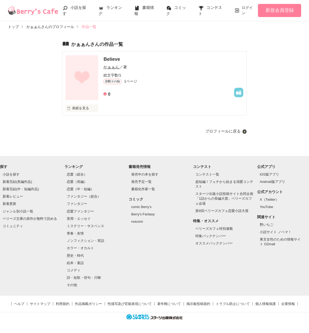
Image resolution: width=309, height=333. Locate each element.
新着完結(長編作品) (17, 182)
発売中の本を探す (144, 174)
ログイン (247, 10)
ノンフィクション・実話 (85, 241)
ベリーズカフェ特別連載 (214, 229)
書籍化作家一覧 (143, 189)
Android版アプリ (272, 182)
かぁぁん (111, 67)
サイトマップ (40, 304)
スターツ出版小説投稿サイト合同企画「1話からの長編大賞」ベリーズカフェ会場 (224, 198)
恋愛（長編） (77, 182)
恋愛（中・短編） (80, 189)
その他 (72, 285)
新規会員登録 (280, 10)
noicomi (137, 221)
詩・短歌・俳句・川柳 (84, 278)
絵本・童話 (75, 263)
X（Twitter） (269, 199)
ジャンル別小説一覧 (18, 211)
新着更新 (9, 204)
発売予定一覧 (141, 182)
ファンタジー (77, 204)
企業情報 (288, 304)
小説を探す (11, 174)
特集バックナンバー (210, 236)
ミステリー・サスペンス (85, 226)
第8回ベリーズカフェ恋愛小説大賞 (221, 211)
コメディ (73, 270)
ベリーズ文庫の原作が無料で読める (30, 219)
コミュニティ (13, 226)
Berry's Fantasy (143, 214)
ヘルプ (19, 304)
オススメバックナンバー (214, 243)
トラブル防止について (233, 304)
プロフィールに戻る (223, 131)
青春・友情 (75, 233)
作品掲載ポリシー (88, 304)
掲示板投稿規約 (198, 304)
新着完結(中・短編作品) (21, 189)
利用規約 (62, 304)
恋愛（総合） (77, 174)
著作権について (169, 304)
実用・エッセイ (79, 219)
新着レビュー (13, 196)
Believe (111, 59)
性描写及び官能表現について (130, 304)
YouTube (266, 207)
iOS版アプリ (269, 174)
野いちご (266, 225)
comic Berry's (141, 207)
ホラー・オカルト (80, 248)
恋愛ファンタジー (80, 211)
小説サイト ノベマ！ (275, 232)
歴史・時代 (75, 256)
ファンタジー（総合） (84, 196)
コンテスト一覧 (207, 174)
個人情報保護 (265, 304)
